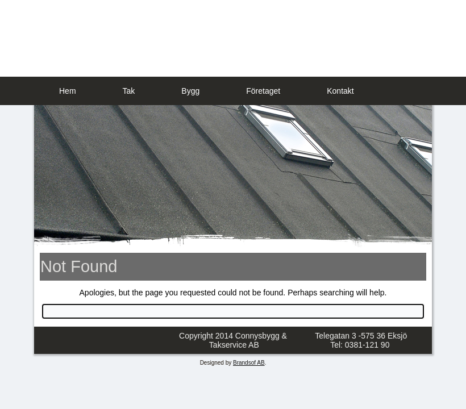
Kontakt (340, 90)
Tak (129, 90)
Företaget (263, 90)
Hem (67, 90)
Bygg (190, 90)
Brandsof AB (249, 363)
